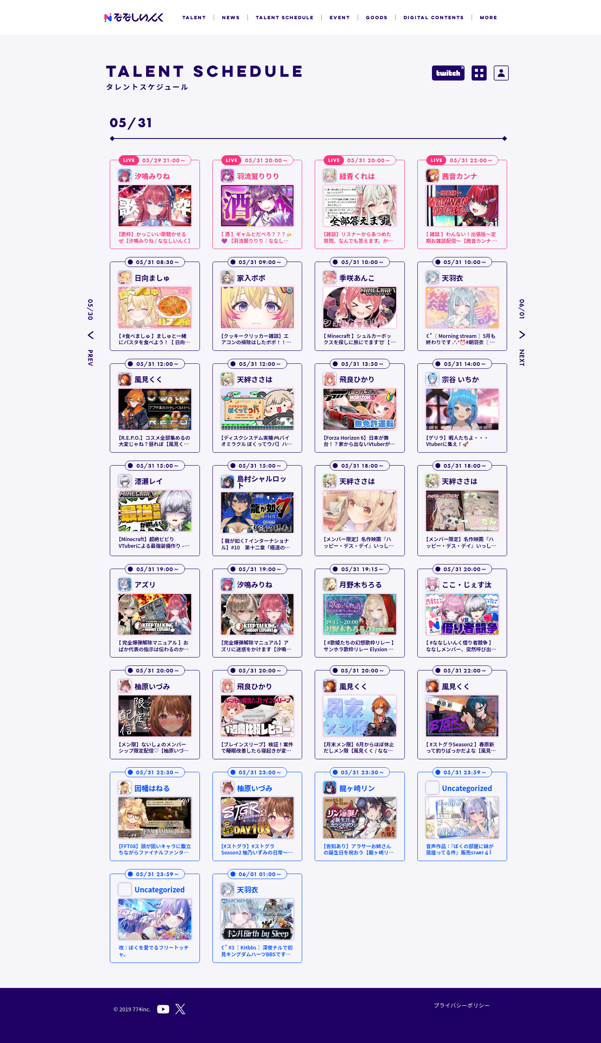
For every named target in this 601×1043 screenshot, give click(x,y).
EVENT (340, 17)
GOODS (377, 17)
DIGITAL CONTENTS (434, 17)
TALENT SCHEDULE (285, 17)
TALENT (194, 17)
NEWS (231, 17)
